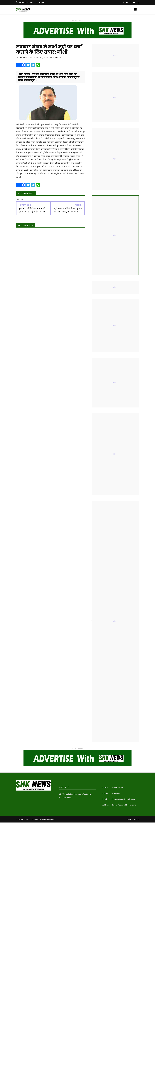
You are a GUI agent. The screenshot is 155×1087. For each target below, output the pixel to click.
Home (41, 2)
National (57, 57)
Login (129, 819)
